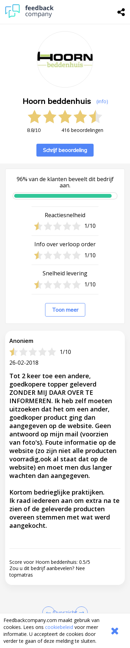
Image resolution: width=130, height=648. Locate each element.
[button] (65, 540)
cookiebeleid (59, 627)
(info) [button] (102, 101)
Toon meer (65, 310)
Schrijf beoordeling (65, 150)
